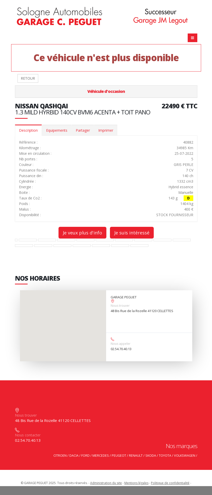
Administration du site (106, 483)
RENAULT (136, 455)
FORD (85, 455)
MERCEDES (100, 455)
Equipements (56, 130)
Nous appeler (120, 344)
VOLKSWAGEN (184, 455)
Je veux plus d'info (82, 233)
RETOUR (28, 78)
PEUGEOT (119, 455)
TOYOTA (165, 455)
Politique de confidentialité (170, 483)
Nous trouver (120, 305)
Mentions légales (136, 483)
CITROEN (60, 455)
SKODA (150, 455)
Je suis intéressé (131, 233)
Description (28, 130)
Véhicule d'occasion (106, 91)
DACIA (74, 455)
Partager (83, 130)
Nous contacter (28, 435)
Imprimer (105, 130)
